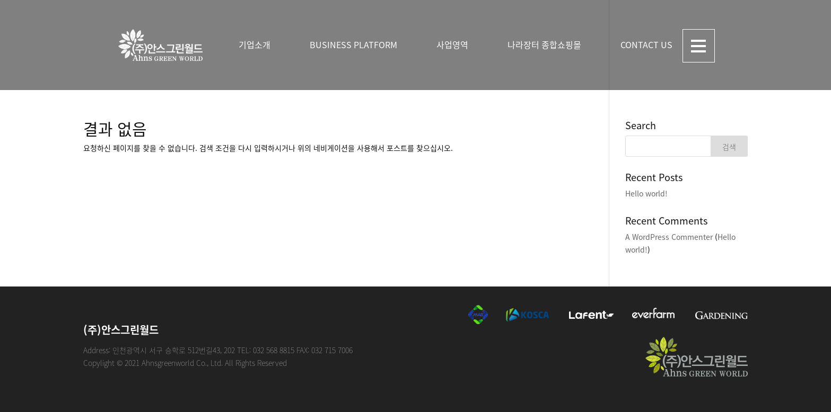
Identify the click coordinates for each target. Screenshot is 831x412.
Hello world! (646, 193)
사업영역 (452, 44)
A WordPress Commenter (669, 236)
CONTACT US (646, 44)
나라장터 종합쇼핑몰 (544, 44)
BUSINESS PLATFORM (353, 44)
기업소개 (254, 44)
